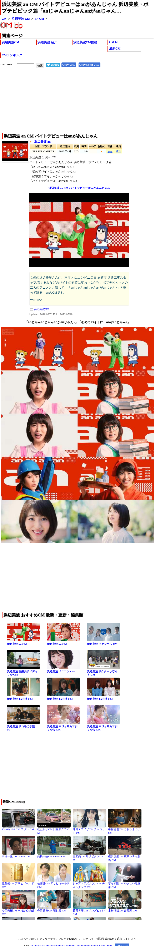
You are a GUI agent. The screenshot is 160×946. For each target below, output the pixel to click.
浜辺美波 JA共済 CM (20, 698)
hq (109, 151)
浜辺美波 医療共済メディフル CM (22, 673)
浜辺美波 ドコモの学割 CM (22, 728)
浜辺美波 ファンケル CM (102, 644)
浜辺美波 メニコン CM (61, 671)
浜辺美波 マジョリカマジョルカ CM (62, 728)
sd (111, 151)
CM (4, 18)
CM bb (113, 42)
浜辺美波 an (42, 141)
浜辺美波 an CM (17, 644)
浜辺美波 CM (21, 18)
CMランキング (12, 55)
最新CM (114, 48)
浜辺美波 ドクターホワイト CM (102, 673)
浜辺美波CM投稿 (85, 42)
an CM (39, 18)
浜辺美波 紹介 (47, 42)
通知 (118, 151)
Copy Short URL (89, 64)
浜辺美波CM (10, 42)
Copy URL (68, 64)
